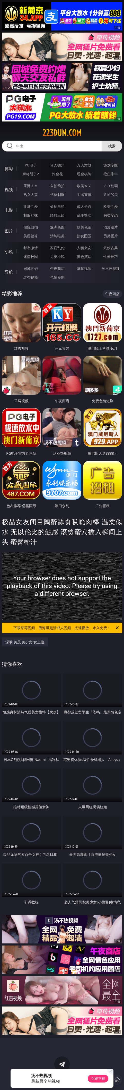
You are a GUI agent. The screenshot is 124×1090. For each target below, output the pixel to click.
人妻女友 (84, 247)
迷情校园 (30, 256)
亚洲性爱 (30, 206)
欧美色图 (84, 227)
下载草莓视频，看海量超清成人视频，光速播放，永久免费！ (66, 628)
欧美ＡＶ (84, 185)
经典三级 (57, 215)
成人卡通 (84, 206)
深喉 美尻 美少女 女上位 (24, 641)
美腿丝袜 (30, 235)
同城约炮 (30, 268)
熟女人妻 (30, 194)
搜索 (112, 145)
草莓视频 (84, 268)
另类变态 (110, 215)
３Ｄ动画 (110, 185)
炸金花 (57, 173)
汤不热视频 (111, 268)
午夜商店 (57, 268)
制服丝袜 (30, 215)
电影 (9, 210)
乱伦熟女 (84, 215)
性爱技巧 (110, 256)
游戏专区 (110, 165)
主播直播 (84, 194)
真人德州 (57, 165)
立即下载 (98, 1078)
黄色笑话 (84, 256)
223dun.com (61, 133)
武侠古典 (110, 247)
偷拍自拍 (57, 206)
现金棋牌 (84, 173)
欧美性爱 (110, 206)
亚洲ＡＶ (30, 185)
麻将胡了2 (30, 173)
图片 (9, 231)
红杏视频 (30, 277)
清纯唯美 (57, 235)
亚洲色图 (57, 227)
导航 (9, 272)
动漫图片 (110, 227)
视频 (9, 189)
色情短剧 (57, 277)
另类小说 (57, 256)
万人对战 (84, 165)
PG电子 (31, 165)
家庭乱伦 (57, 247)
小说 (9, 251)
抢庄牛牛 (110, 173)
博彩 (9, 169)
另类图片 (110, 235)
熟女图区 (84, 235)
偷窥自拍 (30, 227)
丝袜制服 (57, 194)
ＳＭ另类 (110, 194)
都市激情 (30, 247)
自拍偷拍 (57, 185)
